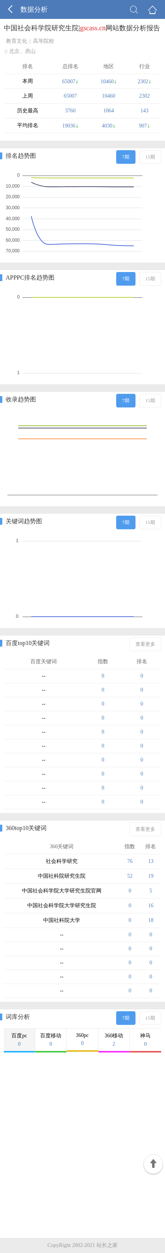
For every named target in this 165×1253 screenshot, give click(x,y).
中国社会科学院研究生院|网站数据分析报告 (82, 28)
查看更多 (145, 644)
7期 (126, 157)
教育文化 (16, 41)
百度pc (19, 1040)
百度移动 (50, 1040)
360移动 (113, 1040)
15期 (150, 157)
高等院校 (43, 41)
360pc (82, 1039)
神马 (145, 1040)
